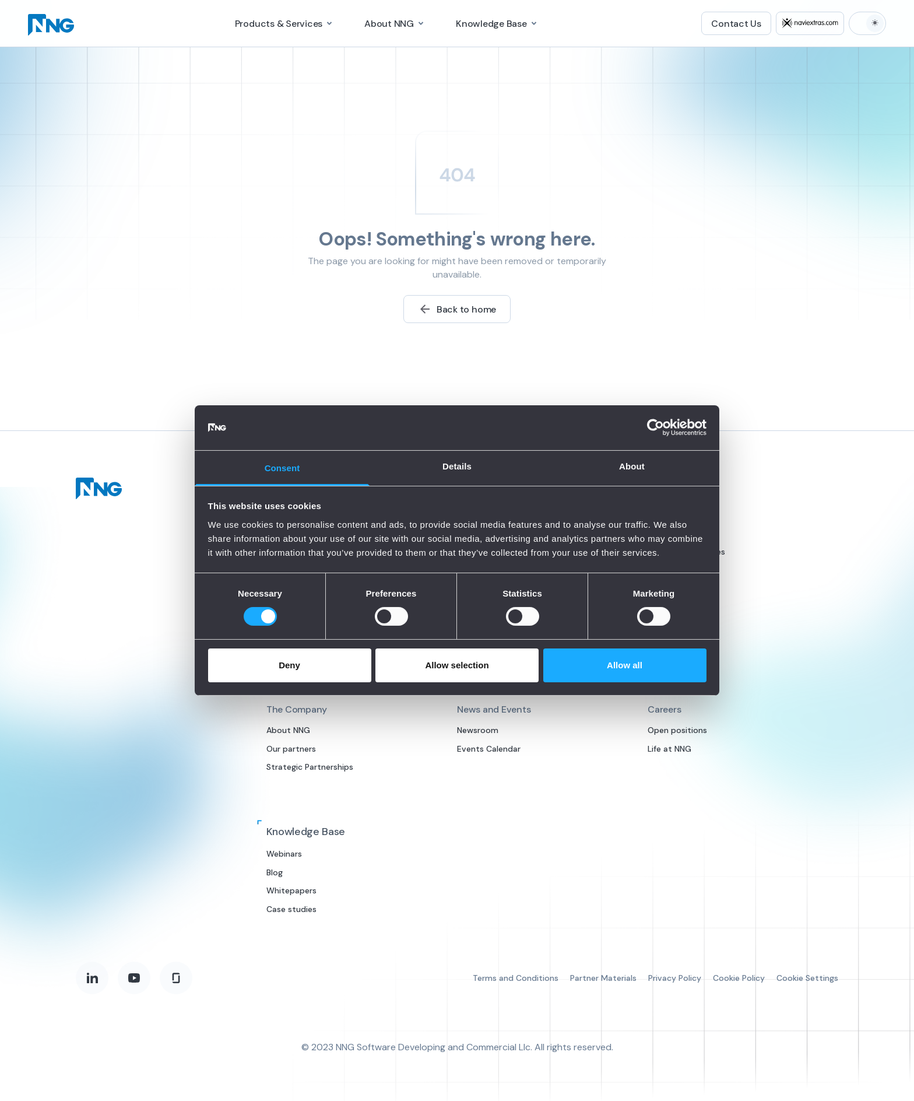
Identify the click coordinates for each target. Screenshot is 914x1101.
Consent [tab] (282, 468)
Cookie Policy (739, 978)
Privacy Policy (674, 978)
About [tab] (632, 466)
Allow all (624, 665)
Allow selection (456, 665)
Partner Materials (603, 978)
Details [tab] (457, 466)
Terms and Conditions (515, 978)
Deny (289, 665)
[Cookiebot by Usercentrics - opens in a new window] (655, 427)
